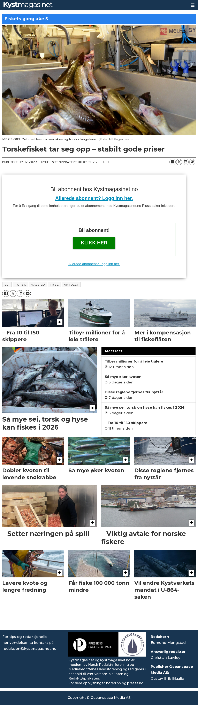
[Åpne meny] (193, 5)
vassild (38, 284)
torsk (20, 284)
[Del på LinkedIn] (186, 162)
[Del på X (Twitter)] (179, 162)
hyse (54, 284)
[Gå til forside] (28, 5)
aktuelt (71, 284)
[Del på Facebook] (172, 162)
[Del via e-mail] (192, 162)
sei (7, 284)
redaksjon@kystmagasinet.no (29, 649)
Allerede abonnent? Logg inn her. (94, 198)
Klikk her (94, 242)
